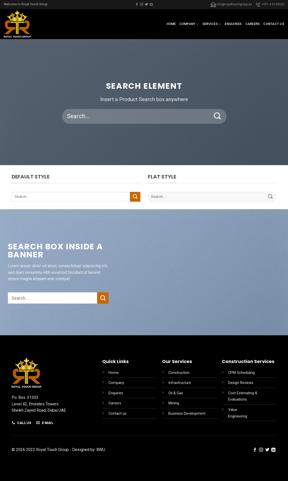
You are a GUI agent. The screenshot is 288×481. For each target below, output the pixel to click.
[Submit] (217, 116)
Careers (252, 24)
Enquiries (233, 24)
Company (189, 24)
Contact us (273, 24)
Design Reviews (240, 383)
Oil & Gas (175, 393)
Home (171, 24)
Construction (179, 373)
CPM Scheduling (241, 373)
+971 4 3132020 (270, 4)
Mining (173, 403)
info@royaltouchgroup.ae (231, 4)
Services (211, 24)
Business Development (186, 413)
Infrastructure (179, 383)
